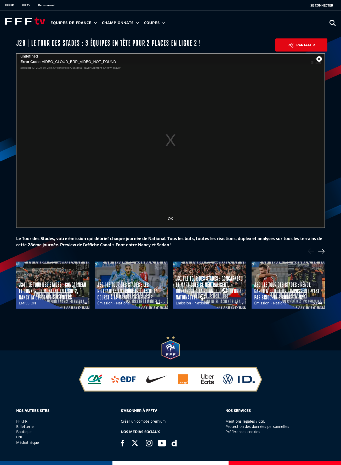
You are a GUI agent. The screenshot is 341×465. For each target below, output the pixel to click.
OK (170, 219)
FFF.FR (9, 5)
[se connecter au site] (321, 5)
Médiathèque (27, 442)
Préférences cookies (242, 432)
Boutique (24, 432)
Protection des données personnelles (257, 426)
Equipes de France (73, 23)
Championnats (120, 23)
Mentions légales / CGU (245, 421)
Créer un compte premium (143, 421)
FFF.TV (26, 5)
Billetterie (25, 426)
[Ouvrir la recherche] (332, 23)
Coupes (154, 23)
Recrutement (46, 5)
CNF (19, 437)
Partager (305, 45)
